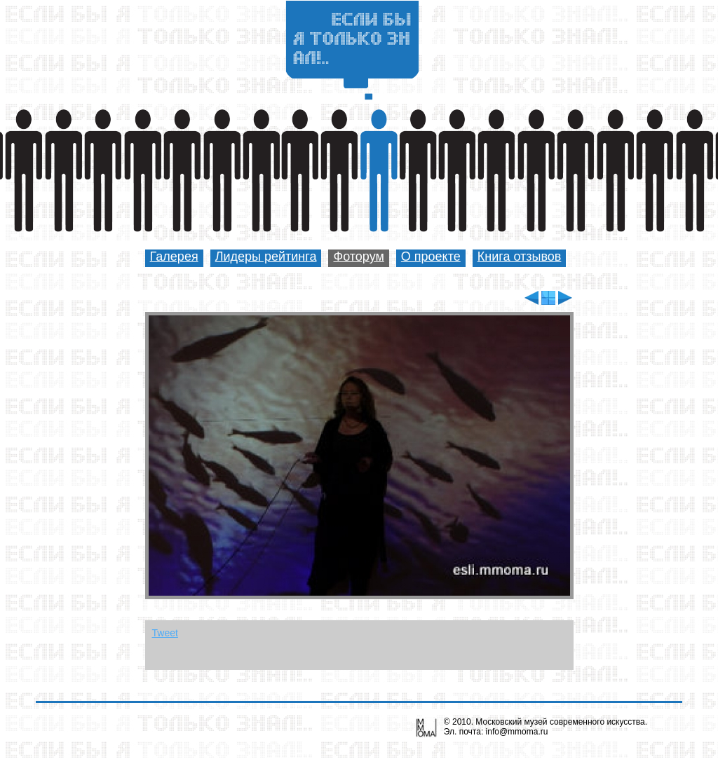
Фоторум (358, 256)
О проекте (431, 256)
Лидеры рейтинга (266, 256)
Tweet (165, 632)
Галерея (174, 256)
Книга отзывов (519, 256)
